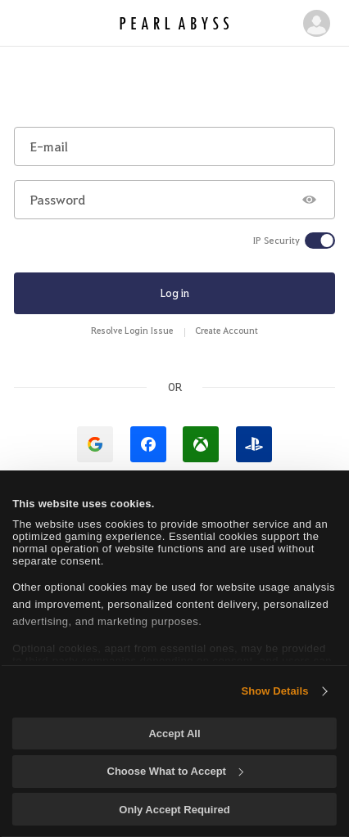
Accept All (174, 733)
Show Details (274, 691)
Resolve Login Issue (132, 330)
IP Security (276, 240)
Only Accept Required (174, 809)
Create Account (226, 330)
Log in (175, 292)
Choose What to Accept (175, 771)
